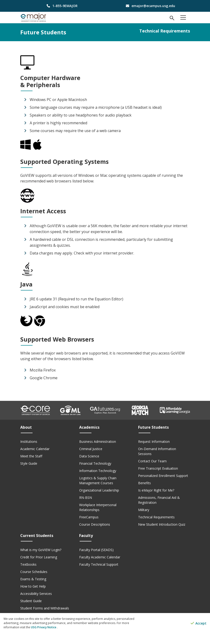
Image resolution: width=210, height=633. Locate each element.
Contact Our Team (152, 461)
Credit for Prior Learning (38, 557)
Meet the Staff (31, 456)
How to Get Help (33, 586)
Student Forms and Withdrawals (44, 608)
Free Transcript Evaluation (158, 468)
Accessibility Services (36, 593)
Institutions (28, 441)
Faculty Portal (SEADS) (96, 550)
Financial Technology (95, 463)
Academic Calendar (34, 449)
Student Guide (31, 601)
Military (143, 510)
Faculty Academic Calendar (99, 557)
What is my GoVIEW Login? (40, 550)
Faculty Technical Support (98, 564)
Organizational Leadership (99, 490)
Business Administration (97, 441)
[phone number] (61, 6)
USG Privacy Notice (44, 627)
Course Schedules (33, 571)
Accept (198, 623)
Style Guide (28, 463)
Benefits (144, 483)
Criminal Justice (90, 449)
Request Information (154, 441)
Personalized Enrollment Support (163, 475)
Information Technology (97, 470)
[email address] (149, 6)
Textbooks (28, 564)
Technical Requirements (156, 517)
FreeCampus (89, 517)
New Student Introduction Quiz (161, 524)
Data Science (89, 456)
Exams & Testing (33, 579)
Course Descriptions (94, 524)
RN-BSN (85, 497)
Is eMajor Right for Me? (156, 490)
